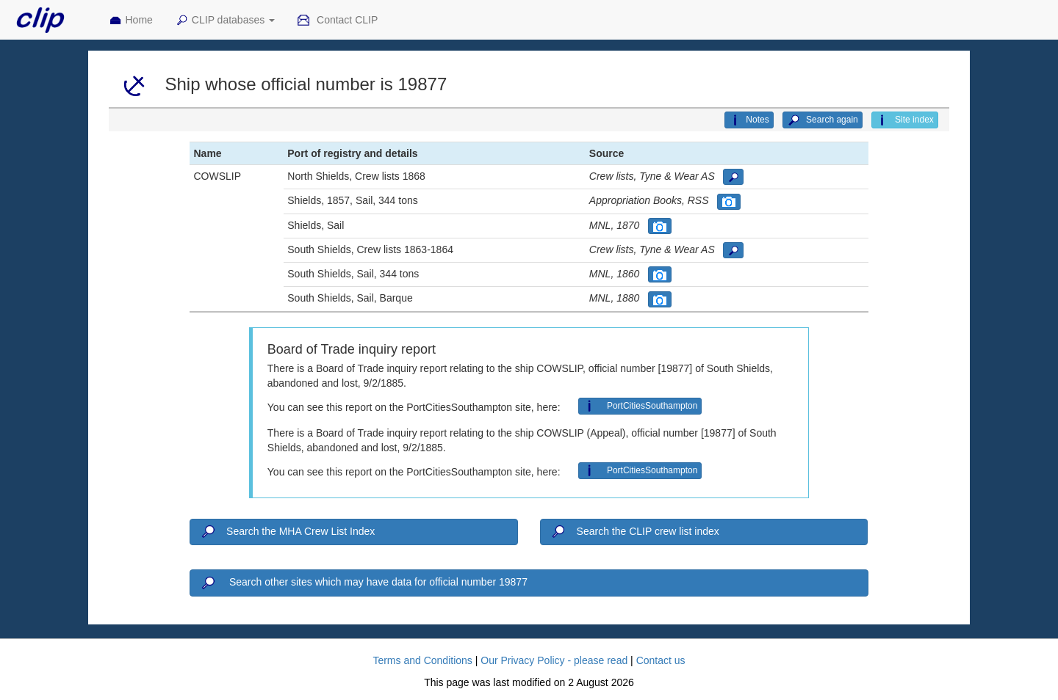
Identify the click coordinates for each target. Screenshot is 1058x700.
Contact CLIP (337, 20)
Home (131, 20)
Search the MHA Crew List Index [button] (287, 532)
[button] (733, 177)
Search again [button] (822, 120)
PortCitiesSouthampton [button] (640, 406)
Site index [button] (905, 120)
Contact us (660, 660)
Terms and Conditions (422, 660)
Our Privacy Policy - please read (554, 660)
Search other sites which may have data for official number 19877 (363, 583)
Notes (749, 120)
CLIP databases (225, 20)
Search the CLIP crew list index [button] (634, 532)
